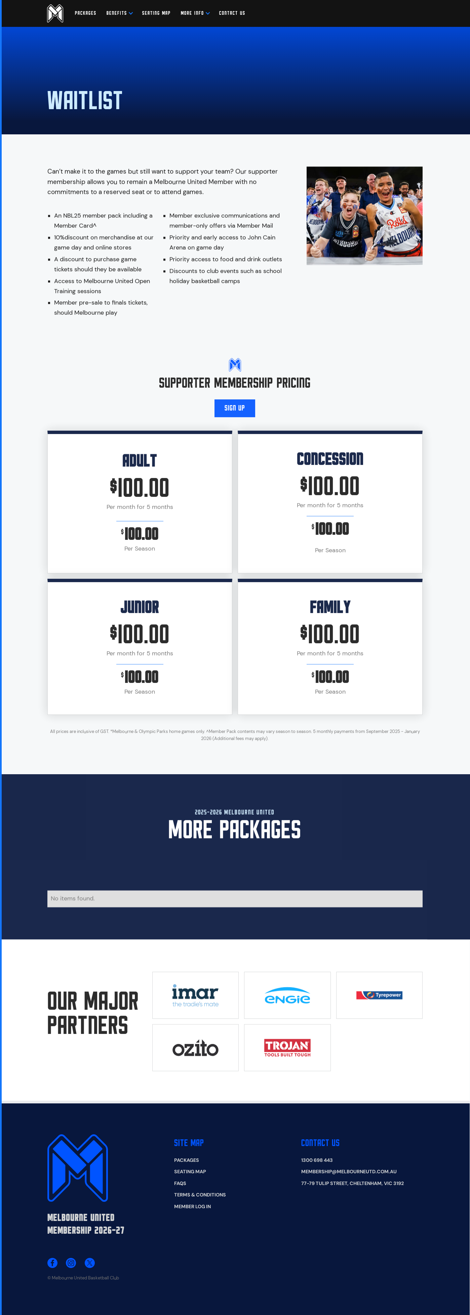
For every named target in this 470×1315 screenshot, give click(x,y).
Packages (85, 13)
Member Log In (192, 1206)
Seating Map (190, 1172)
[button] (117, 13)
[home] (55, 13)
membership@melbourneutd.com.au (349, 1172)
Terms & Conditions (200, 1195)
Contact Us (320, 1143)
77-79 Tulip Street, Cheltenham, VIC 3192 (352, 1183)
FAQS (180, 1183)
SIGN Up (235, 412)
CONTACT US (232, 13)
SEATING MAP (156, 13)
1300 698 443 (317, 1160)
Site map (189, 1143)
